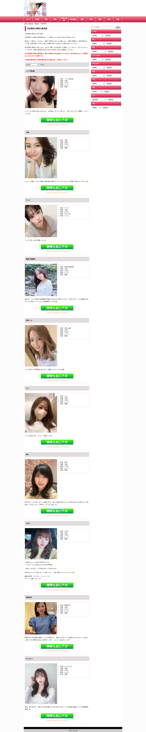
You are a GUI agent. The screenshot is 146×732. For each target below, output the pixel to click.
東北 (46, 19)
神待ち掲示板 (73, 730)
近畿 (81, 19)
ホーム (28, 19)
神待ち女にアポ (57, 120)
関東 (55, 19)
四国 (99, 19)
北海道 (37, 19)
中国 (90, 19)
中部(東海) (73, 19)
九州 (108, 19)
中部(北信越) (64, 19)
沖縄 (117, 19)
